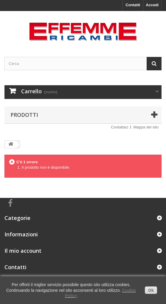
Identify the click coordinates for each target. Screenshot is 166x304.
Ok (151, 290)
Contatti (132, 5)
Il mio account (22, 250)
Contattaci (119, 127)
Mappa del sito (146, 127)
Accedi (152, 5)
